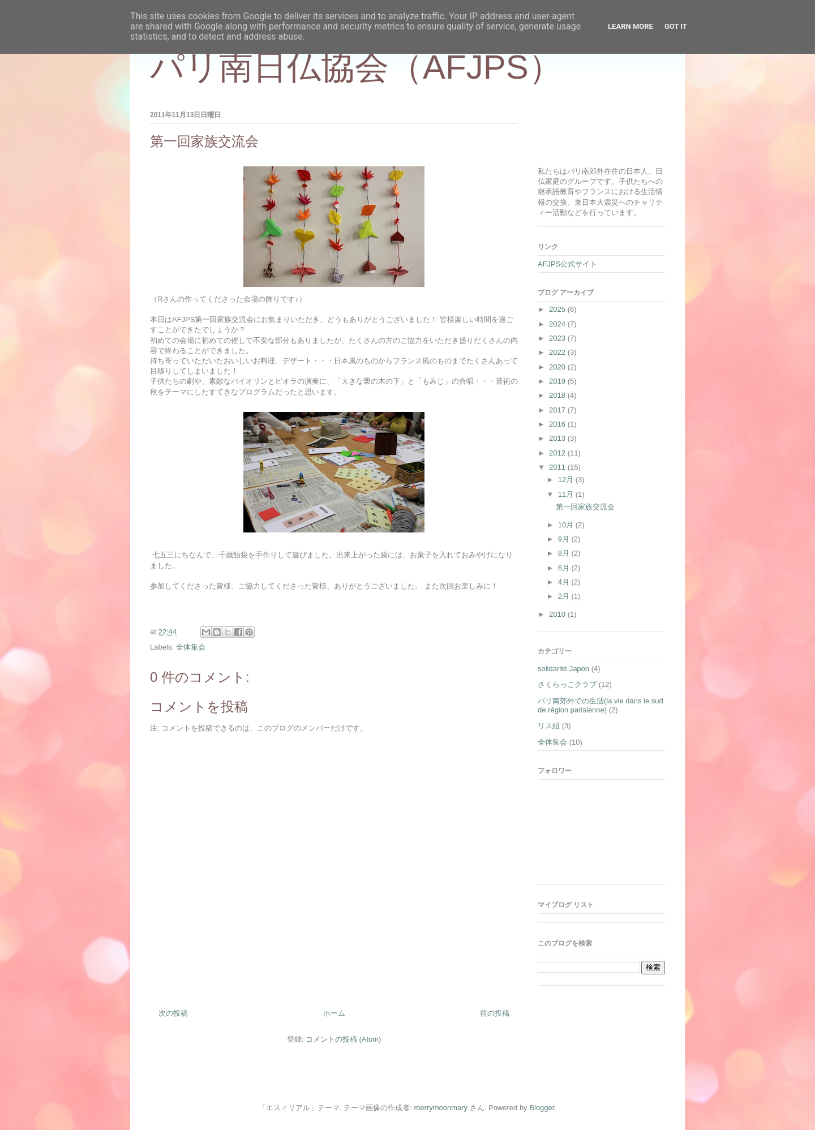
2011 (558, 467)
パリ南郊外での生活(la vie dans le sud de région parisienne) (600, 705)
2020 (558, 367)
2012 (558, 453)
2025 (558, 309)
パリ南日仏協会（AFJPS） (356, 67)
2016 (558, 424)
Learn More (630, 26)
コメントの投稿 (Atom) (343, 1039)
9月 (565, 539)
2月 (565, 596)
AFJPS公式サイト (567, 264)
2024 (558, 324)
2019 (558, 381)
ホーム (334, 1013)
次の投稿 (173, 1013)
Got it (675, 26)
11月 (567, 494)
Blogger (541, 1107)
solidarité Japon (563, 668)
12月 (567, 479)
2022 (558, 352)
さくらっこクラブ (567, 684)
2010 (558, 614)
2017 (558, 410)
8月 (565, 553)
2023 (558, 338)
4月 (565, 582)
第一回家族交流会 (585, 506)
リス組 (549, 725)
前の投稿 (494, 1013)
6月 (565, 568)
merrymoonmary (441, 1107)
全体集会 (190, 647)
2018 (558, 395)
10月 (567, 525)
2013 (558, 438)
